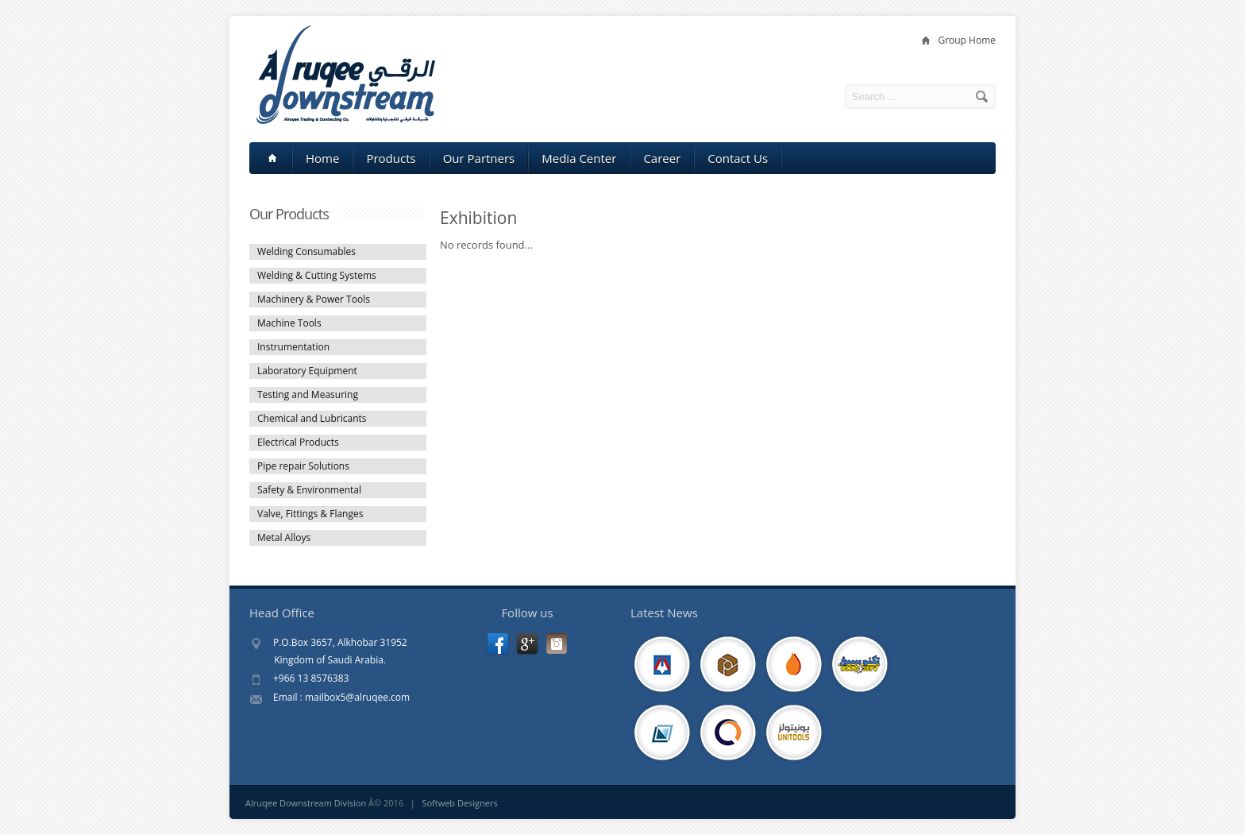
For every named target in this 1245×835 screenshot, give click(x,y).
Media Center (579, 158)
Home (322, 158)
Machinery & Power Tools (313, 299)
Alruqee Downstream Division (305, 803)
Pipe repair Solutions (303, 466)
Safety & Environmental (309, 490)
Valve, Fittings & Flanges (310, 513)
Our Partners (479, 158)
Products (390, 158)
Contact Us (737, 158)
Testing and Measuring (307, 394)
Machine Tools (289, 323)
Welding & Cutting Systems (316, 275)
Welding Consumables (306, 251)
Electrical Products (298, 442)
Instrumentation (293, 347)
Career (661, 158)
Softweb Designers (459, 803)
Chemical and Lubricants (312, 418)
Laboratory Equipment (307, 370)
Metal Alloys (283, 537)
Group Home (967, 40)
